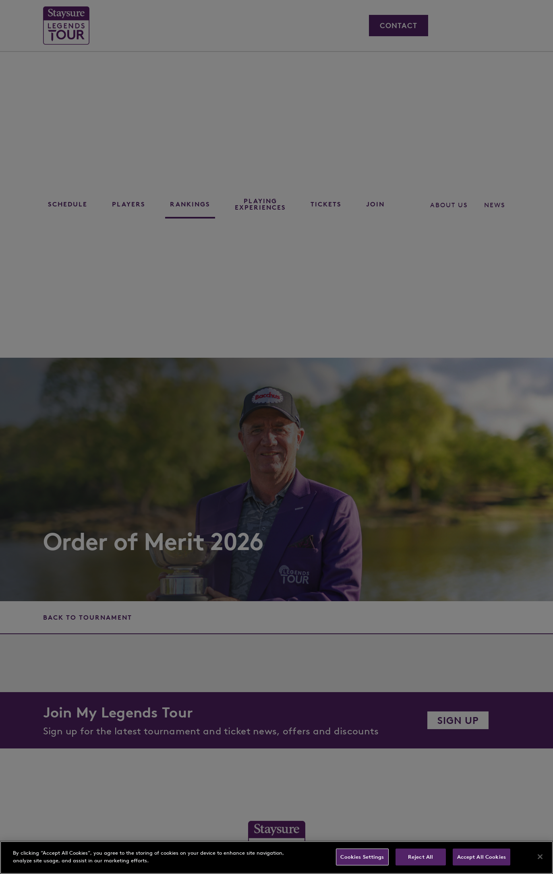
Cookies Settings (362, 856)
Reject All (420, 856)
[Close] (540, 857)
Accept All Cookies (481, 856)
